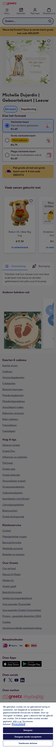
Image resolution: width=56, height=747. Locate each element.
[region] (28, 724)
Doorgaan (28, 730)
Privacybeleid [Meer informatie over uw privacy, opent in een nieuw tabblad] (18, 724)
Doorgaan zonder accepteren (28, 737)
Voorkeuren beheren (28, 743)
